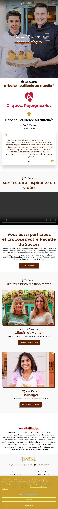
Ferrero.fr (15, 471)
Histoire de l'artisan (29, 342)
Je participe (29, 266)
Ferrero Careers (15, 474)
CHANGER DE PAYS (43, 465)
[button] (28, 161)
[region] (29, 492)
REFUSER (29, 499)
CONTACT (29, 465)
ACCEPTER (29, 505)
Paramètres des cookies (29, 495)
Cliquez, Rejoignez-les (29, 105)
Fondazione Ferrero (42, 474)
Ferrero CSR (42, 471)
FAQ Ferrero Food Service (16, 465)
